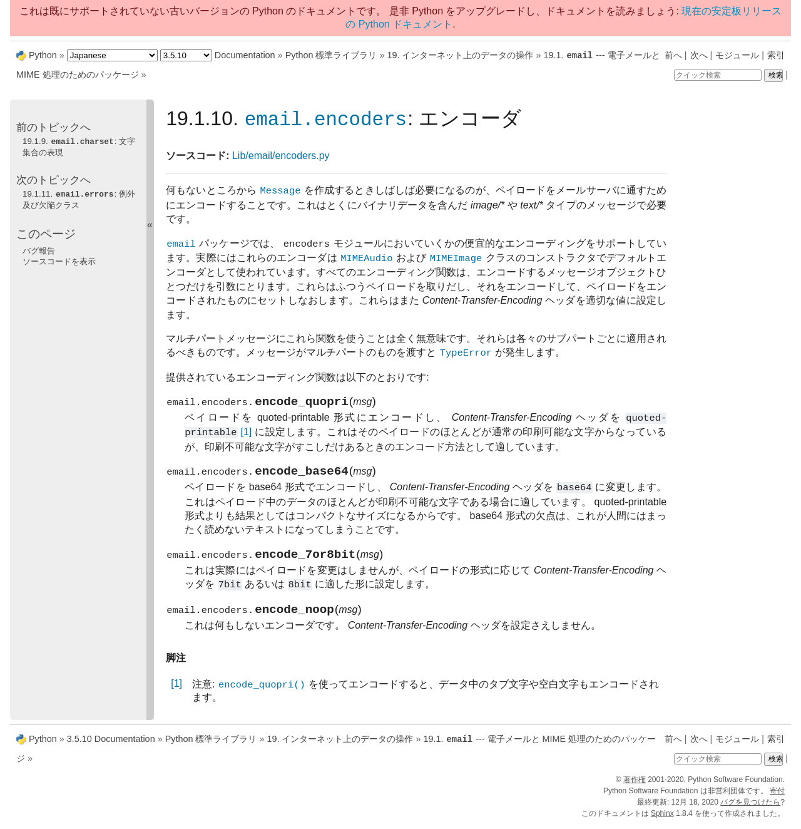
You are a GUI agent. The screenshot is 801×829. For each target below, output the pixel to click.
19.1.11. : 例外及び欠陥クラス (79, 198)
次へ (699, 55)
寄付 (777, 795)
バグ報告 (39, 249)
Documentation (245, 55)
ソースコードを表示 (59, 259)
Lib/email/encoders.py (281, 155)
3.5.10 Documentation (111, 744)
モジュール (737, 55)
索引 (776, 55)
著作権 (634, 784)
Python (43, 55)
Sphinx (662, 817)
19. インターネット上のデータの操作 (460, 55)
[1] (246, 435)
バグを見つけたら (750, 806)
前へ (673, 55)
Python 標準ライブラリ (331, 55)
